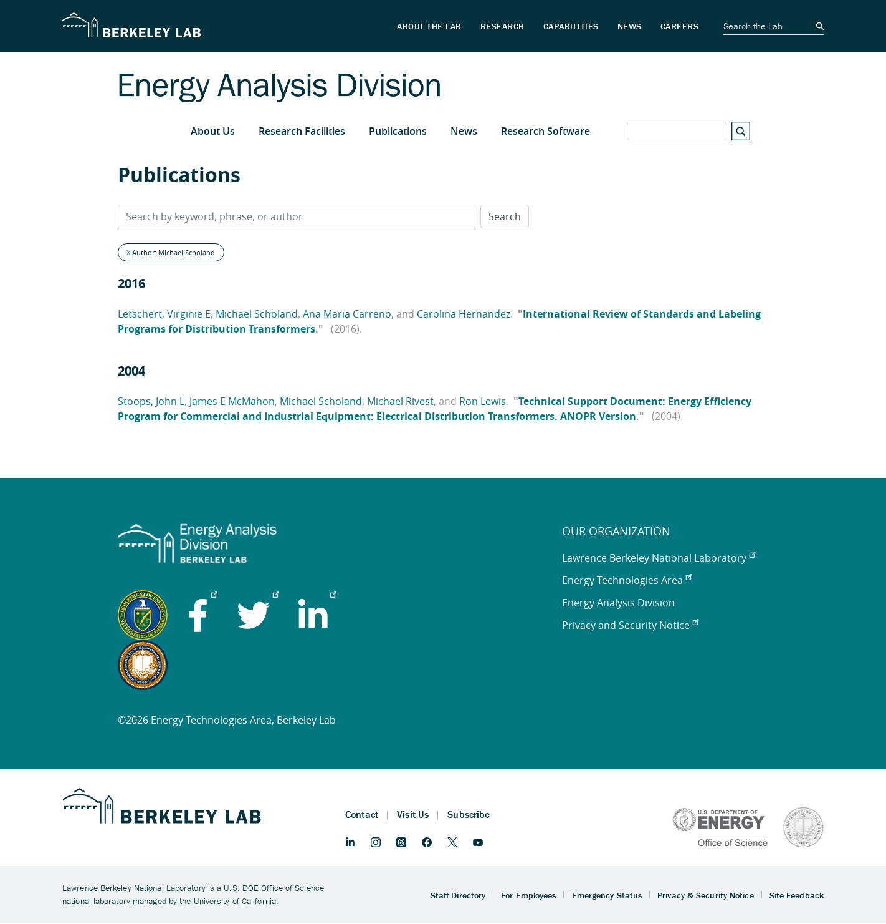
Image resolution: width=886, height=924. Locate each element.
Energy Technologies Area (627, 580)
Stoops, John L (151, 401)
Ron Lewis (482, 401)
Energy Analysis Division (618, 603)
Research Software (545, 131)
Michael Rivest (400, 401)
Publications (398, 131)
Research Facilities (302, 131)
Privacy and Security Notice (630, 625)
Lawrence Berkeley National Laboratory (658, 558)
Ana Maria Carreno (347, 314)
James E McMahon (232, 401)
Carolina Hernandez (463, 314)
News (463, 131)
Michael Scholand (257, 314)
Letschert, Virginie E (164, 314)
